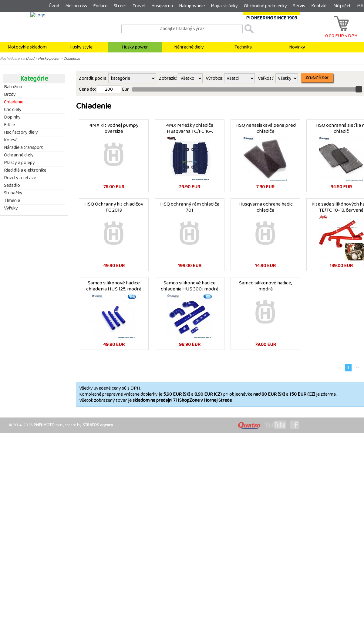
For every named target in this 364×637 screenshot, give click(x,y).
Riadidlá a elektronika (25, 170)
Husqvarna (162, 6)
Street (120, 6)
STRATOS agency (98, 425)
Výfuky (11, 208)
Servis (299, 6)
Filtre (9, 125)
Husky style (81, 47)
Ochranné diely (19, 155)
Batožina (13, 87)
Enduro (100, 6)
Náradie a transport (23, 147)
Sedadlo (12, 185)
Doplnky (12, 117)
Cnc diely (13, 109)
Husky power (135, 47)
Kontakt (319, 6)
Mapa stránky (224, 6)
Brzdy (10, 94)
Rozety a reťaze (20, 178)
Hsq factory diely (21, 132)
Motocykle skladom (27, 47)
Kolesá (11, 140)
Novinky (297, 47)
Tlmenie (12, 200)
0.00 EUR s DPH (341, 33)
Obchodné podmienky (265, 6)
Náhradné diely (189, 47)
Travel (139, 6)
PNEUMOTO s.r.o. (48, 425)
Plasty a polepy (19, 162)
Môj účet (342, 6)
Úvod (54, 6)
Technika (243, 47)
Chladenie (71, 58)
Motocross (76, 6)
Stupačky (13, 193)
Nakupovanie (192, 6)
